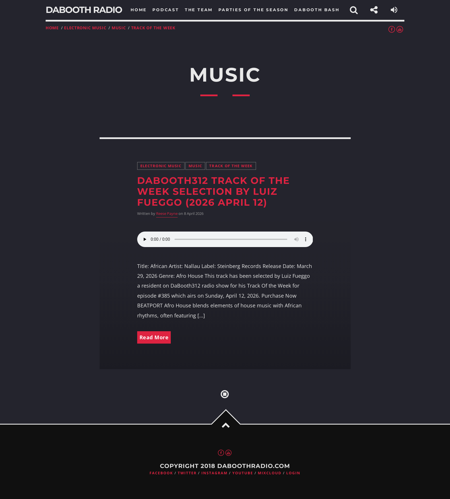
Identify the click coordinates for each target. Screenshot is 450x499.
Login (293, 473)
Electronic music (85, 27)
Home (52, 27)
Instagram (214, 473)
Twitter (187, 473)
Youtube (242, 473)
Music (119, 27)
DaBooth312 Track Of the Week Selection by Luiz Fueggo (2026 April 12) (213, 191)
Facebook (161, 473)
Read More (154, 337)
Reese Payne (167, 213)
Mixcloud (270, 473)
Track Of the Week (153, 27)
